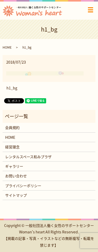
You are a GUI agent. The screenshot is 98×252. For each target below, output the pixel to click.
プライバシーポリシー (23, 185)
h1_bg (11, 88)
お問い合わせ (16, 175)
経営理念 (12, 146)
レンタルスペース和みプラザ (28, 156)
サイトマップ (16, 195)
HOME (7, 47)
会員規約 (12, 127)
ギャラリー (14, 166)
